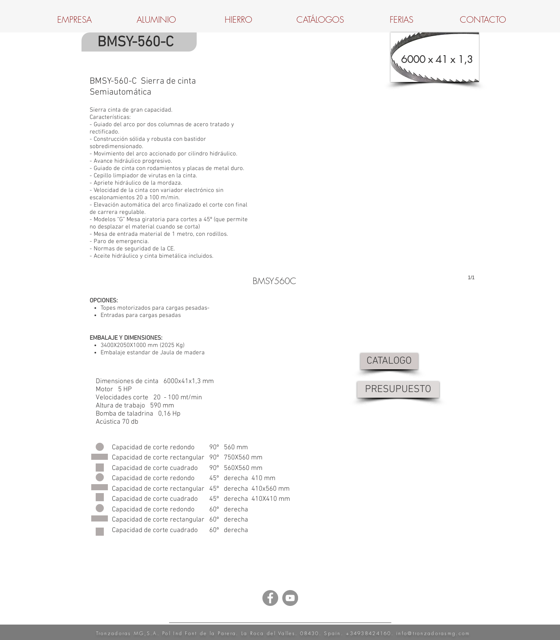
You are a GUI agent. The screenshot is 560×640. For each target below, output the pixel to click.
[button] (364, 193)
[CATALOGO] (389, 361)
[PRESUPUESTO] (398, 389)
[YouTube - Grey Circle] (290, 598)
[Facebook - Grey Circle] (270, 598)
